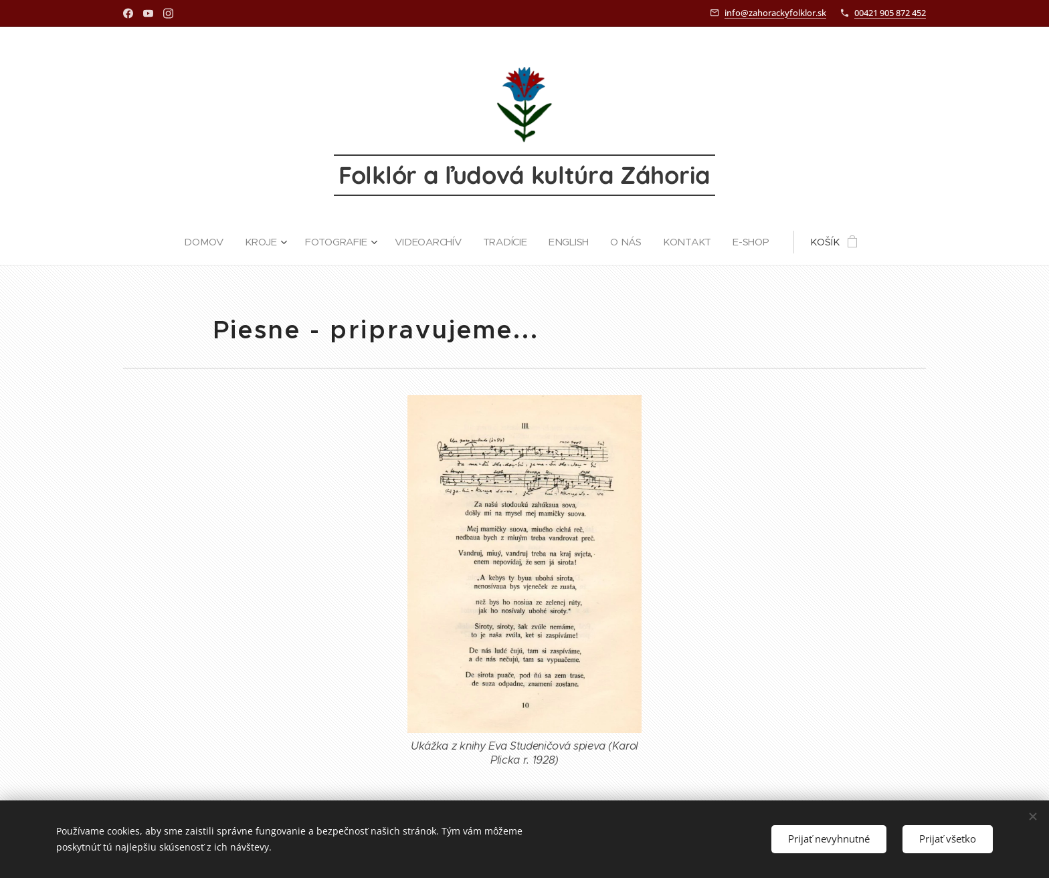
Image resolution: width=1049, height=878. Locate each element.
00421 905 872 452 (890, 13)
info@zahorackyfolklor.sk (775, 13)
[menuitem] (204, 242)
